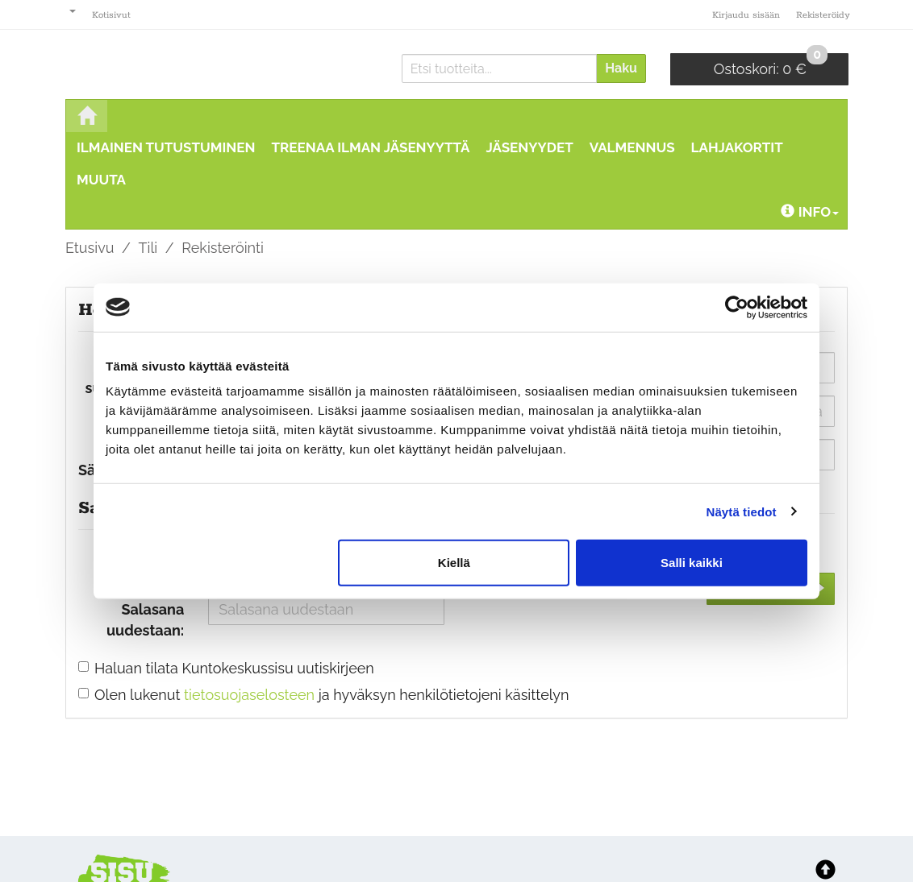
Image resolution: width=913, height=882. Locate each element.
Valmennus (632, 147)
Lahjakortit (737, 147)
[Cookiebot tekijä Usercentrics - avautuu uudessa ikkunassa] (736, 307)
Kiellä (454, 562)
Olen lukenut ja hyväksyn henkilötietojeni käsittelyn (331, 694)
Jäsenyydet (529, 147)
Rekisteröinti (222, 247)
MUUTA (101, 180)
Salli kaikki (692, 562)
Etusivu (89, 247)
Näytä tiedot (742, 511)
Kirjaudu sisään (746, 15)
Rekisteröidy (823, 15)
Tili (148, 247)
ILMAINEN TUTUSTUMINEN (166, 147)
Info (810, 212)
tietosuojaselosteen (249, 694)
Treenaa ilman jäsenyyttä (371, 147)
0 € (771, 65)
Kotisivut (111, 15)
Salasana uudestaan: (145, 620)
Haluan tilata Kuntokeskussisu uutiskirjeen (234, 668)
